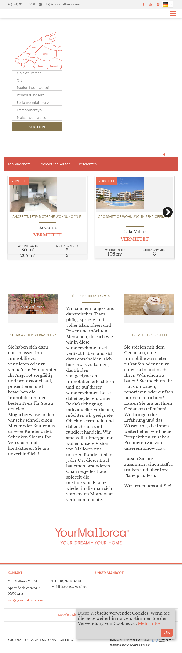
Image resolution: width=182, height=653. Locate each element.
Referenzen (88, 164)
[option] (47, 215)
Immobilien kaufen (54, 164)
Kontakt (63, 615)
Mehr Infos (149, 623)
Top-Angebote (19, 164)
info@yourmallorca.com (61, 4)
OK (166, 632)
